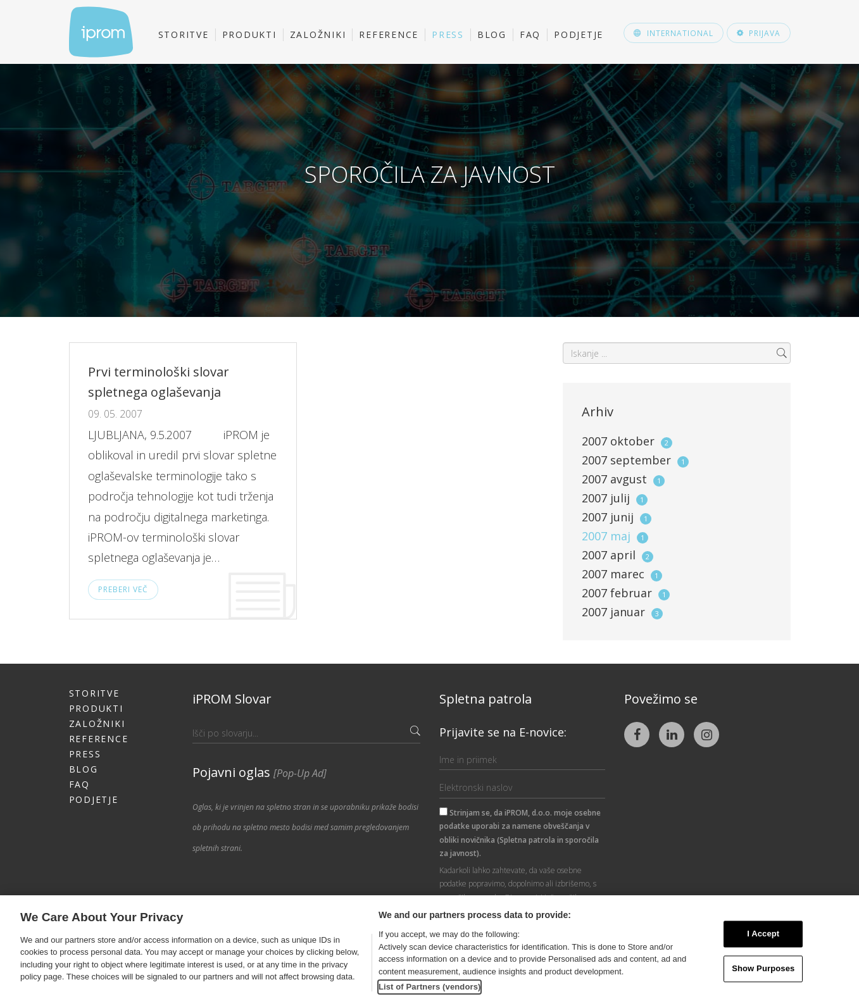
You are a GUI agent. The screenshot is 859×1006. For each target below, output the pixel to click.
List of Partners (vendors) (430, 986)
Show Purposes (763, 968)
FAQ (530, 34)
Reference (388, 34)
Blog (491, 34)
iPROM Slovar (232, 698)
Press (448, 34)
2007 (627, 441)
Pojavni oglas (259, 772)
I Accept (763, 934)
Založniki (318, 34)
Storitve (183, 34)
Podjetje (578, 34)
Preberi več (123, 589)
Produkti (249, 34)
